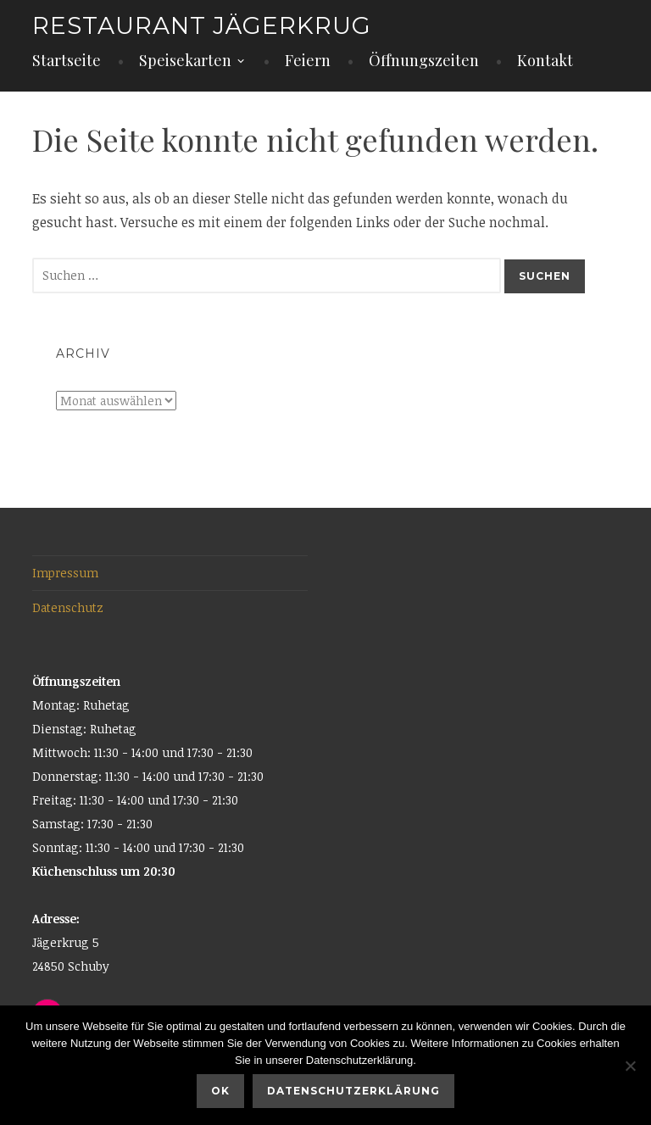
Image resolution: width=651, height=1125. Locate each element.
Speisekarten (185, 60)
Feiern (308, 60)
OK (220, 1090)
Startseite (66, 60)
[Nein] (629, 1065)
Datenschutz (67, 607)
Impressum (65, 573)
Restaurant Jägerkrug (201, 25)
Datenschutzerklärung (353, 1090)
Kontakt (545, 60)
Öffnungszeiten (424, 60)
